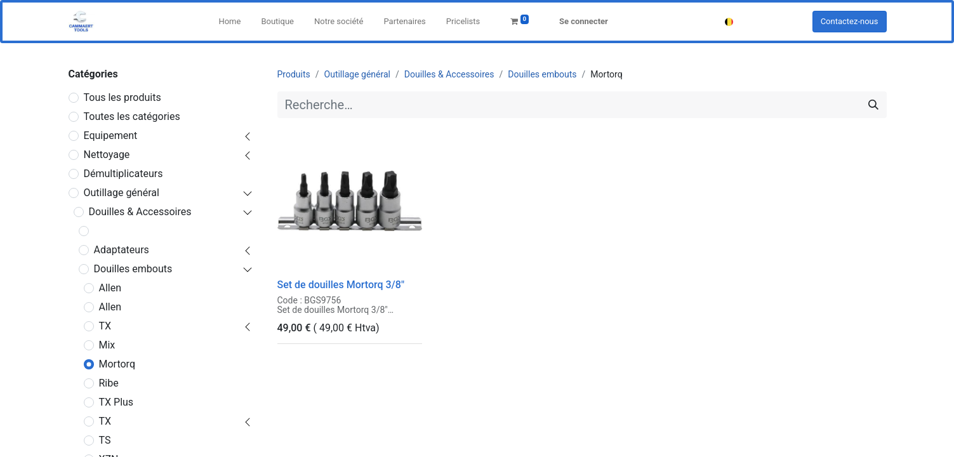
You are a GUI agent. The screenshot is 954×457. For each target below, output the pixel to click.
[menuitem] (229, 21)
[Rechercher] (873, 104)
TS (105, 440)
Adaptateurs (121, 250)
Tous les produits (122, 97)
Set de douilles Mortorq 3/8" (341, 285)
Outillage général (121, 193)
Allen (110, 288)
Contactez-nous (849, 21)
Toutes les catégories (132, 116)
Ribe (109, 383)
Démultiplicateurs (123, 174)
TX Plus (116, 402)
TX (105, 326)
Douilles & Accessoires (140, 212)
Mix (107, 345)
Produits (293, 74)
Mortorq (117, 364)
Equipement (111, 135)
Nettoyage (107, 155)
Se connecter (583, 21)
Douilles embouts (133, 269)
